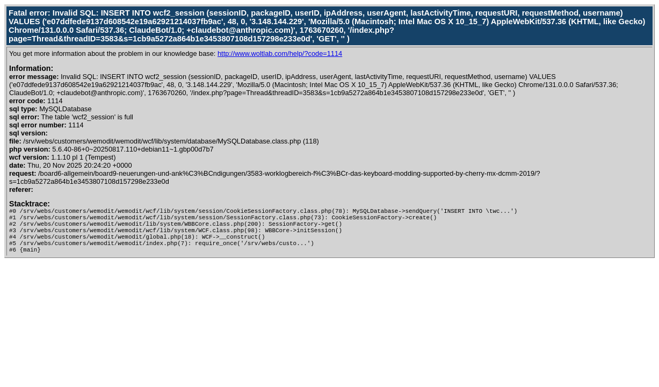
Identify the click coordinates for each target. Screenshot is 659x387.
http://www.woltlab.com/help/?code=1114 (280, 53)
